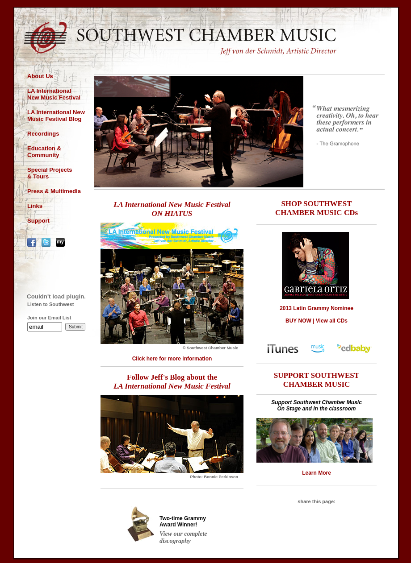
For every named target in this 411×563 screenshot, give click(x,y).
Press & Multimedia (54, 191)
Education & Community (44, 151)
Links (34, 206)
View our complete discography (183, 537)
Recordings (43, 133)
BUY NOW (298, 321)
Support (38, 220)
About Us (40, 76)
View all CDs (332, 321)
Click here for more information (172, 359)
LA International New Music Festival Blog (56, 115)
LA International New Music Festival (53, 94)
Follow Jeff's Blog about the (172, 381)
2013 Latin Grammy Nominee (316, 308)
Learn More (316, 473)
